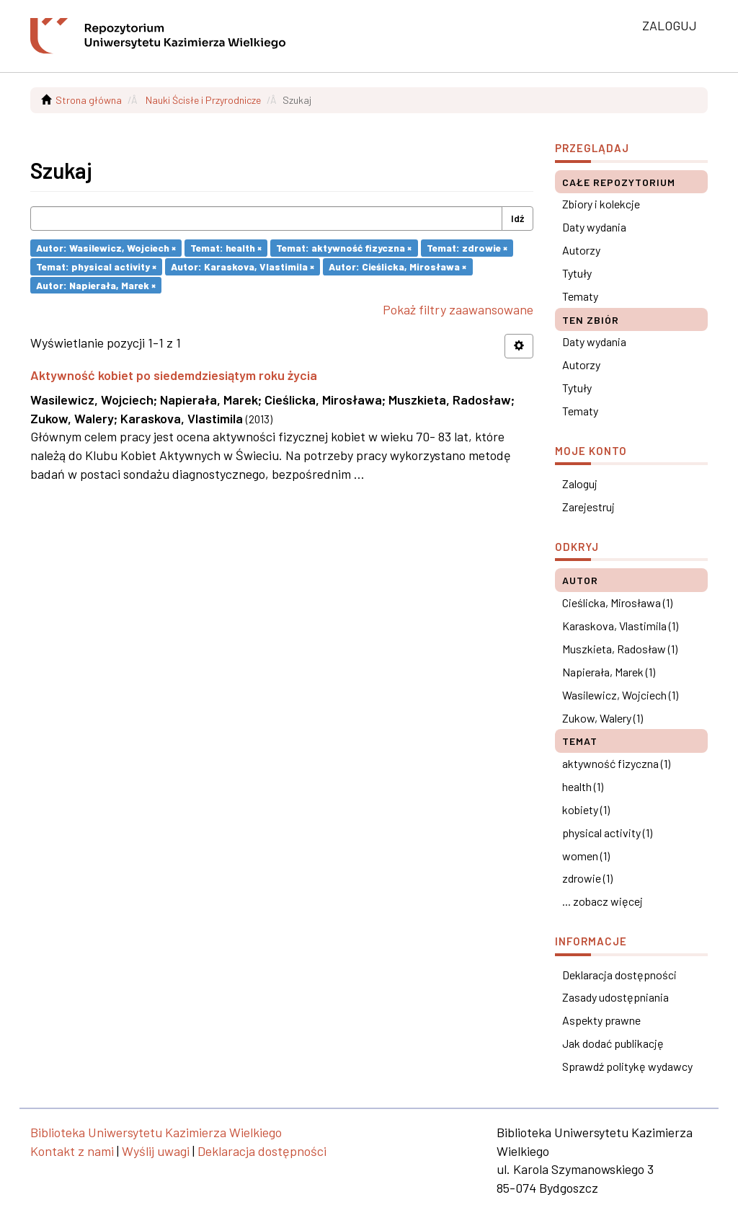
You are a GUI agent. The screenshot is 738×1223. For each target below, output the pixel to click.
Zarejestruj (588, 506)
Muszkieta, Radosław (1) (619, 648)
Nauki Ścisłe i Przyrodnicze (203, 100)
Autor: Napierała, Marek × (96, 284)
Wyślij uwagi (156, 1151)
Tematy (580, 296)
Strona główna (88, 100)
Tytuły (577, 273)
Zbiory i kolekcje (601, 204)
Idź (517, 218)
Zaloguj (579, 483)
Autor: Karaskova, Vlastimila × (242, 266)
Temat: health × (226, 248)
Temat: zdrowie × (467, 248)
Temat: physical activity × (96, 266)
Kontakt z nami (72, 1151)
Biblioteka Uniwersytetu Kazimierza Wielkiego (156, 1132)
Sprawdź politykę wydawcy (627, 1066)
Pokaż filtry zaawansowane (458, 309)
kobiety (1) (586, 809)
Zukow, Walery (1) (602, 718)
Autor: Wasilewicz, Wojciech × (106, 248)
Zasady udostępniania (615, 997)
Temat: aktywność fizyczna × (344, 248)
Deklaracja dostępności (619, 974)
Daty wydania (594, 227)
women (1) (586, 855)
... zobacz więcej (602, 901)
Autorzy (581, 250)
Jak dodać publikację (613, 1043)
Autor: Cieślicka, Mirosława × (397, 266)
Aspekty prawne (601, 1020)
